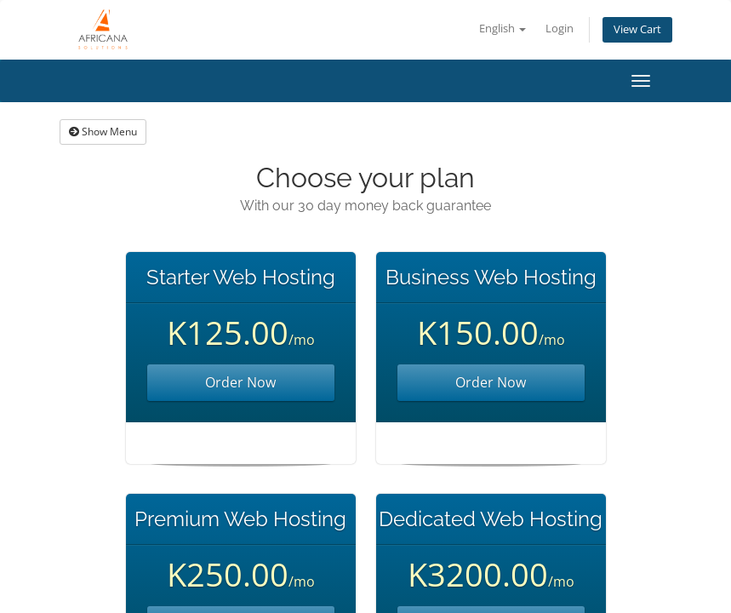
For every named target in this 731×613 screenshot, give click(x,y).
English (502, 28)
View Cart (637, 29)
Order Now (240, 382)
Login (559, 28)
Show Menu (103, 131)
